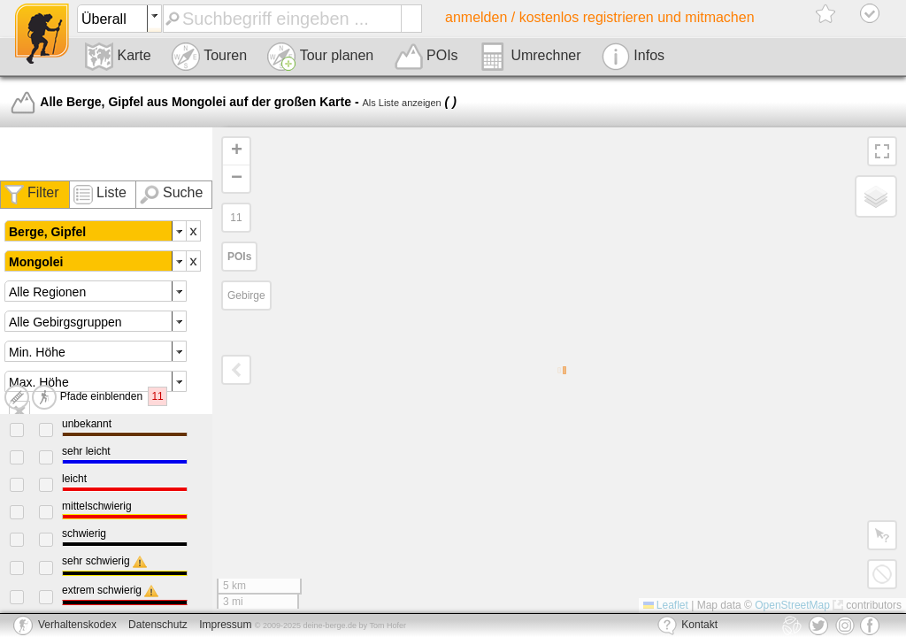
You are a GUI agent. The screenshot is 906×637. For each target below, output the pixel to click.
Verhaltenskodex (77, 624)
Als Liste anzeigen (401, 102)
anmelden (600, 17)
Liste (111, 192)
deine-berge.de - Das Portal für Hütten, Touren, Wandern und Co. (42, 34)
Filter (43, 192)
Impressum (225, 624)
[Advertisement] (106, 153)
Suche (183, 192)
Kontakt (687, 625)
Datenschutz (158, 624)
